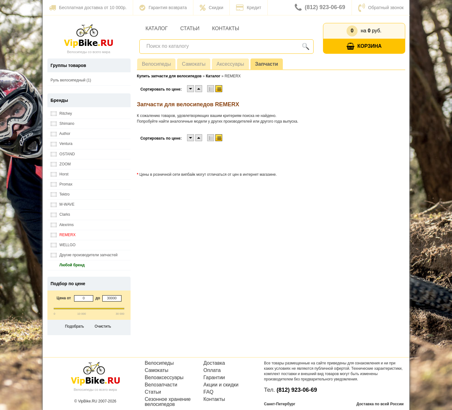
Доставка (214, 363)
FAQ (208, 392)
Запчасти (266, 64)
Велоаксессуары (164, 377)
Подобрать (74, 326)
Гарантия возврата (163, 7)
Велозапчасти (161, 384)
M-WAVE (62, 204)
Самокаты (193, 64)
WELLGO (63, 245)
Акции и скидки (221, 384)
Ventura (62, 143)
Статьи (189, 28)
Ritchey (61, 113)
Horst (59, 174)
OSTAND (63, 154)
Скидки (211, 7)
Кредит (248, 7)
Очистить (103, 326)
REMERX (63, 235)
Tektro (60, 194)
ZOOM (61, 164)
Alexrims (62, 225)
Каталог (157, 28)
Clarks (60, 214)
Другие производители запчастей (84, 255)
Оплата (212, 370)
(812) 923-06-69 (320, 7)
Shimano (62, 123)
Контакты (225, 28)
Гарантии (214, 377)
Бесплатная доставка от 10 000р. (87, 7)
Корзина (364, 46)
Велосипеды (156, 64)
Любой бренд (68, 265)
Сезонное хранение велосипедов (168, 402)
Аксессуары (230, 64)
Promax (62, 184)
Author (60, 133)
